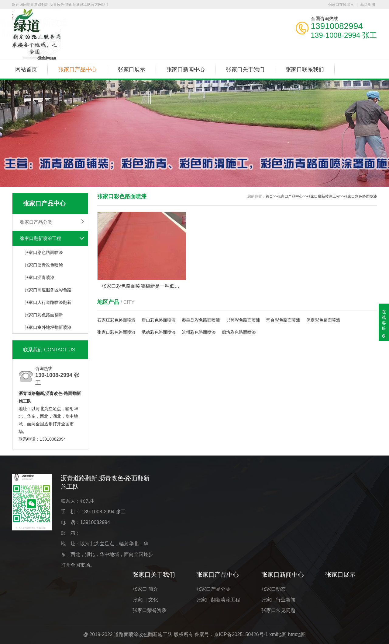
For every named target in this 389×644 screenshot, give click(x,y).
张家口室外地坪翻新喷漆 (48, 327)
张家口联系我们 (305, 69)
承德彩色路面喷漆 (159, 332)
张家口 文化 (145, 599)
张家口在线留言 (341, 4)
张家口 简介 (145, 589)
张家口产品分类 (36, 222)
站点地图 (367, 4)
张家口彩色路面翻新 (44, 314)
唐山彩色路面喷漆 (159, 320)
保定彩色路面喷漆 (323, 320)
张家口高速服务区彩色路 (48, 289)
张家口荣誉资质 (150, 610)
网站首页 (26, 69)
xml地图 (278, 634)
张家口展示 (131, 69)
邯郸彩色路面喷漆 (243, 320)
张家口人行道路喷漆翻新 (48, 302)
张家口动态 (273, 589)
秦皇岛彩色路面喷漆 (201, 320)
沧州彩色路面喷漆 (199, 332)
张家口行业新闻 (278, 599)
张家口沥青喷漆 (39, 277)
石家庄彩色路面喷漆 (116, 320)
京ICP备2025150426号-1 (241, 634)
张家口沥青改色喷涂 (44, 264)
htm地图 (297, 634)
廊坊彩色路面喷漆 (239, 332)
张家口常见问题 (278, 610)
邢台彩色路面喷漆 (283, 320)
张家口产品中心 (77, 69)
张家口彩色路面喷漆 (44, 252)
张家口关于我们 (245, 69)
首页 (269, 196)
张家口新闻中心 (186, 69)
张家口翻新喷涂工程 (40, 238)
